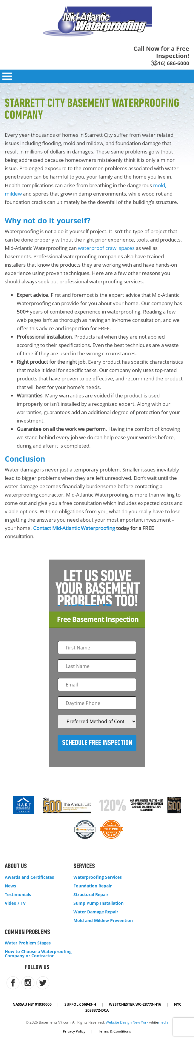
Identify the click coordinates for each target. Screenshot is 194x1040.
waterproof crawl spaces (106, 248)
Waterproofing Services (97, 877)
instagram (28, 983)
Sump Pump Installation (98, 903)
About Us (16, 866)
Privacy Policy (74, 1031)
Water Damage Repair (95, 912)
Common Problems (27, 932)
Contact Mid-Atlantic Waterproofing (74, 528)
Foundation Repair (92, 886)
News (10, 886)
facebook (13, 983)
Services (84, 866)
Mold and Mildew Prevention (103, 920)
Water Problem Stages (28, 943)
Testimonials (18, 894)
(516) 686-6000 (171, 63)
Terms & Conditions (114, 1031)
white (159, 1022)
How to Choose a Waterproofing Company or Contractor (38, 954)
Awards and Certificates (29, 877)
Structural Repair (90, 894)
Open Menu (7, 76)
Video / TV (15, 903)
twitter (43, 983)
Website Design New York (127, 1022)
